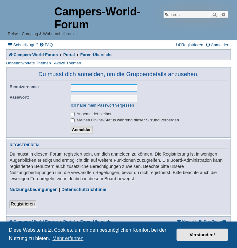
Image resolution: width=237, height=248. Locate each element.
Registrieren (23, 203)
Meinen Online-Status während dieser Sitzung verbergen (125, 120)
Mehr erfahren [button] (68, 238)
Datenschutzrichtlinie (83, 189)
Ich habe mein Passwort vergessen (102, 105)
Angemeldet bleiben (92, 114)
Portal (69, 54)
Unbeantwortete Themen (28, 63)
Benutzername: (24, 86)
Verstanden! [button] (202, 234)
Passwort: (19, 97)
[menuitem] (46, 44)
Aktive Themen (67, 63)
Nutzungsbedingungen (34, 189)
